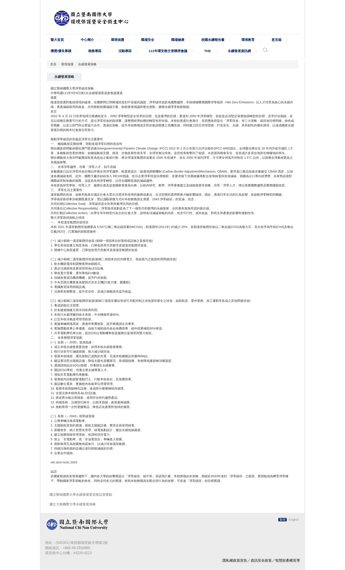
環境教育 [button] (248, 40)
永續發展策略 (87, 64)
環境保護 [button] (117, 40)
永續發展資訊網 (239, 51)
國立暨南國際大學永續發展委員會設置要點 (81, 495)
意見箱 (276, 40)
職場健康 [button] (177, 40)
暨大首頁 (57, 40)
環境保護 (67, 64)
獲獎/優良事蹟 (61, 51)
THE (207, 51)
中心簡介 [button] (87, 40)
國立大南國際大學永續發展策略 (73, 504)
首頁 (53, 64)
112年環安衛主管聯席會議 (168, 51)
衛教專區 (94, 51)
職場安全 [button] (147, 40)
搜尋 (295, 21)
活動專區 (125, 51)
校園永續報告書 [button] (212, 40)
